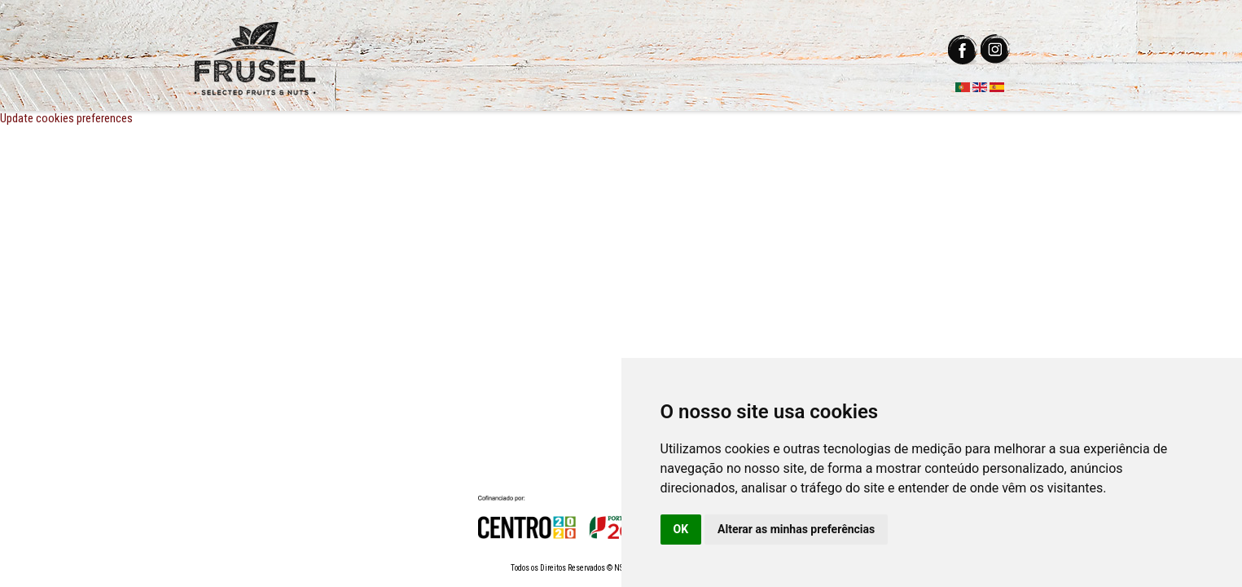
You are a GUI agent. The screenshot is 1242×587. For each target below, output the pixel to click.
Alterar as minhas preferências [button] (796, 529)
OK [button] (681, 529)
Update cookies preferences (66, 118)
